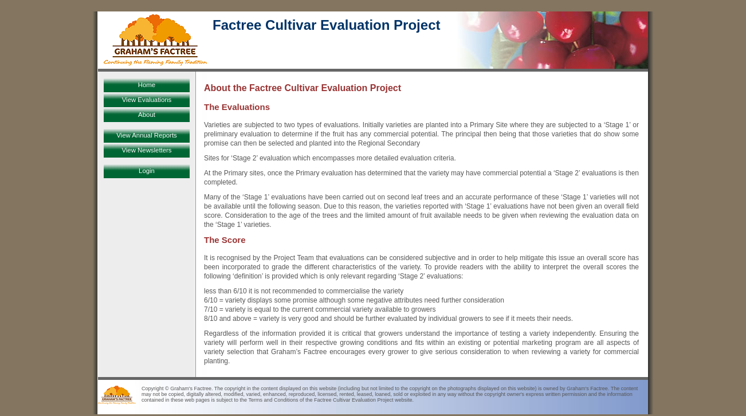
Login (147, 170)
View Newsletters (146, 150)
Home (146, 84)
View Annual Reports (146, 135)
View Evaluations (147, 99)
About (146, 114)
